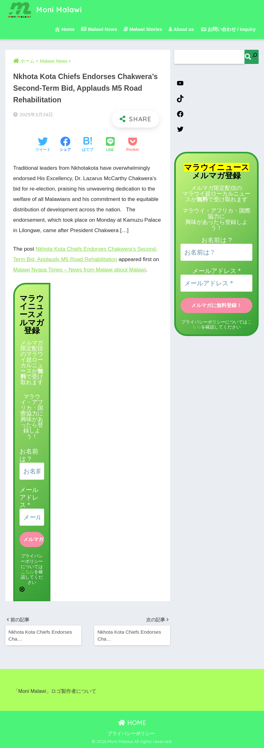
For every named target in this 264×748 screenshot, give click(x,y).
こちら (27, 571)
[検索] (251, 57)
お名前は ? (216, 240)
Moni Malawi (44, 9)
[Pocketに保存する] (132, 144)
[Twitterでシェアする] (42, 144)
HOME (132, 723)
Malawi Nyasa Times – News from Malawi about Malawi (79, 270)
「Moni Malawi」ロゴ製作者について (54, 691)
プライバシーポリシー (131, 733)
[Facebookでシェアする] (65, 144)
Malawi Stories (142, 29)
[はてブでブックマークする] (87, 144)
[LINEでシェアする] (110, 145)
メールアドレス (29, 497)
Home (64, 29)
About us (181, 29)
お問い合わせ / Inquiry (228, 29)
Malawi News (99, 29)
